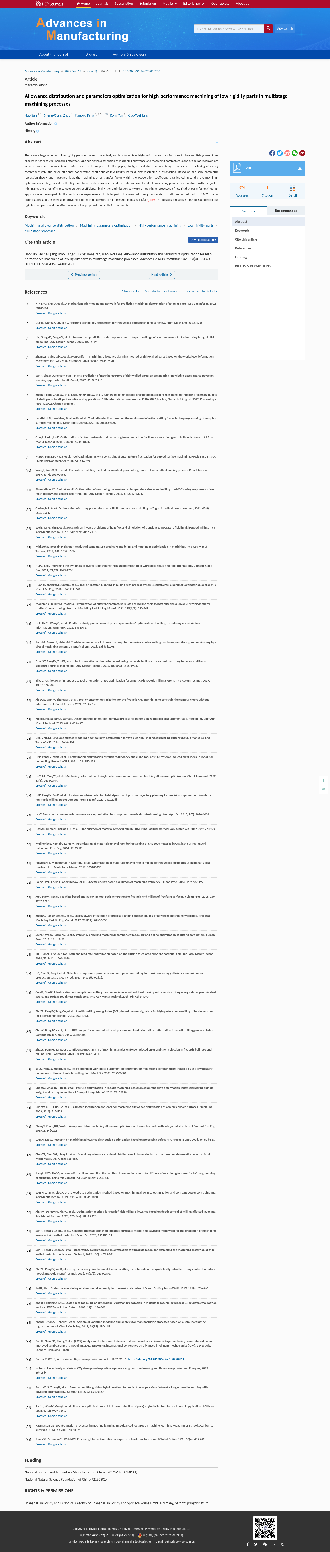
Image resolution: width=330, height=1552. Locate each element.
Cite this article (246, 239)
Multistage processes (40, 231)
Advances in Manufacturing (42, 71)
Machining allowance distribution (49, 225)
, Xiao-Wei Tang (137, 115)
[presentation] (150, 200)
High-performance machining (160, 225)
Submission (148, 3)
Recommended (286, 211)
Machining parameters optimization (106, 225)
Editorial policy (194, 3)
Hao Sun (31, 115)
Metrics (170, 3)
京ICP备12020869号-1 (94, 1535)
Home (83, 3)
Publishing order (130, 291)
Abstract (241, 221)
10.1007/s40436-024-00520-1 (142, 71)
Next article (161, 275)
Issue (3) (91, 71)
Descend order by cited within (202, 291)
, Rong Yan (116, 115)
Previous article (84, 275)
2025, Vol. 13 (73, 71)
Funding (241, 257)
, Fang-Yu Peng (84, 115)
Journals (102, 3)
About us (242, 3)
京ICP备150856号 (123, 1535)
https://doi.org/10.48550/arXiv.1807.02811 (156, 1359)
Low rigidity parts (200, 225)
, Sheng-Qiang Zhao (56, 115)
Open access (220, 3)
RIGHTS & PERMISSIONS (253, 266)
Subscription (124, 3)
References (243, 248)
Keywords (242, 230)
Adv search (285, 28)
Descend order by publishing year (163, 291)
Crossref (40, 313)
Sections (248, 211)
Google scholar (57, 313)
